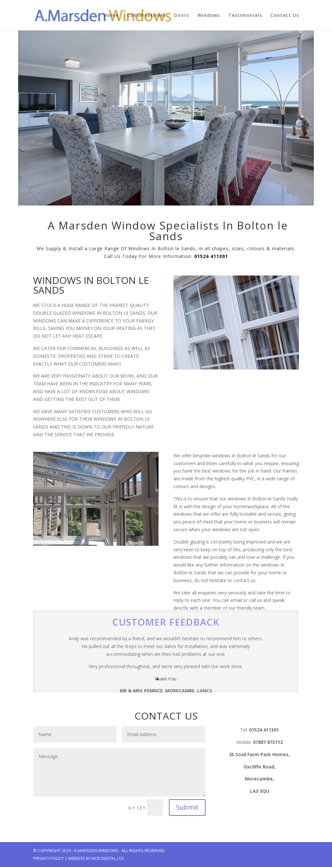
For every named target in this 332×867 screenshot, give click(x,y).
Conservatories (146, 15)
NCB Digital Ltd (108, 858)
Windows (208, 15)
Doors (181, 15)
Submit (187, 807)
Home (111, 15)
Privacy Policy (48, 858)
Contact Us (284, 15)
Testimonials (245, 15)
